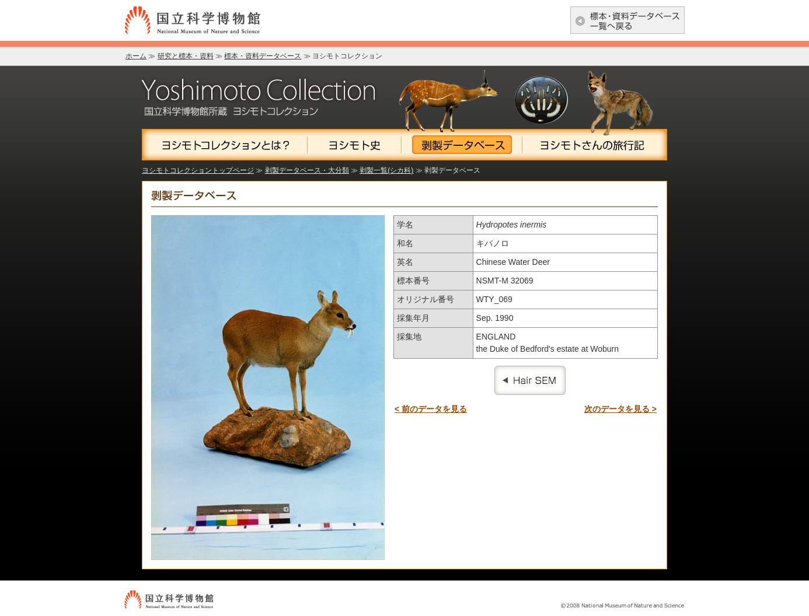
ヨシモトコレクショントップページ (198, 170)
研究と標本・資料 (186, 56)
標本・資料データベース (262, 56)
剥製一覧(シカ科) (386, 170)
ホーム (136, 56)
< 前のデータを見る (431, 409)
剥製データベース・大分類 (307, 170)
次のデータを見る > (620, 409)
